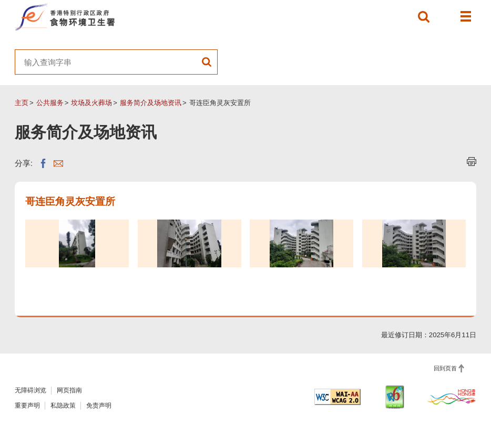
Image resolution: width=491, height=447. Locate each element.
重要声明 (27, 405)
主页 (21, 103)
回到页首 (445, 368)
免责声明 (98, 405)
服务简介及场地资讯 (150, 103)
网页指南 (69, 390)
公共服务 (50, 103)
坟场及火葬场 (91, 103)
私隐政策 (63, 405)
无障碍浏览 (30, 390)
